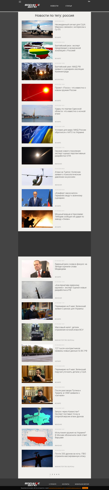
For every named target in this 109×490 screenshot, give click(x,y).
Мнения (59, 164)
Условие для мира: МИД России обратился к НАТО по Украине (70, 131)
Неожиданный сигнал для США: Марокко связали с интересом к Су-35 (70, 27)
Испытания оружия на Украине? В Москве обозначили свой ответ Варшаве (71, 435)
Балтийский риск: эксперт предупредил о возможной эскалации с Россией (68, 48)
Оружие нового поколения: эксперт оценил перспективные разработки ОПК (70, 153)
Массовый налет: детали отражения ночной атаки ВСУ (69, 328)
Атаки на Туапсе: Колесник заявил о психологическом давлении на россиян (68, 174)
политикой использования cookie (56, 488)
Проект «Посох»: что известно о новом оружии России (70, 88)
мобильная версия (82, 484)
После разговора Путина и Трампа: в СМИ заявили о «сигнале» (68, 393)
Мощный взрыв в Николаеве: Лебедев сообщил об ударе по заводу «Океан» (69, 216)
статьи (69, 6)
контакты (65, 484)
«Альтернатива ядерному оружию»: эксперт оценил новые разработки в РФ (70, 287)
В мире (58, 37)
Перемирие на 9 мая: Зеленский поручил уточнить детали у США (70, 370)
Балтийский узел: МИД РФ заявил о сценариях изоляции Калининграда (69, 69)
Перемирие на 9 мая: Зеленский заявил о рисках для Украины (70, 307)
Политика (59, 79)
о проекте (52, 484)
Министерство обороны (65, 340)
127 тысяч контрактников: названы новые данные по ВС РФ (71, 349)
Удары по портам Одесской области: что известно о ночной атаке (70, 111)
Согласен (85, 488)
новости (54, 6)
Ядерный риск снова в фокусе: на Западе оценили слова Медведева (71, 266)
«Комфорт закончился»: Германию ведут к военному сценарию (68, 195)
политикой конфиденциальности (73, 488)
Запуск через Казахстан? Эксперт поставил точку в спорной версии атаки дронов (69, 414)
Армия (58, 361)
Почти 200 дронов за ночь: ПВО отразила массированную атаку (70, 454)
